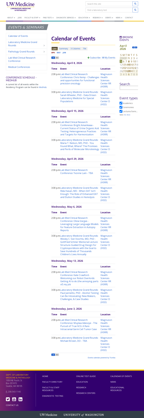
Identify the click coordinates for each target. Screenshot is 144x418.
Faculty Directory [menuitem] (52, 381)
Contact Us (12, 405)
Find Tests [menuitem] (48, 17)
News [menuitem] (119, 17)
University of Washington (84, 415)
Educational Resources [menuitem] (117, 389)
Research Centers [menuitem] (85, 393)
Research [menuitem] (98, 17)
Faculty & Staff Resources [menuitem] (50, 389)
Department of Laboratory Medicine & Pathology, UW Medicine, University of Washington (20, 7)
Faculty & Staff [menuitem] (32, 17)
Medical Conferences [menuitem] (19, 67)
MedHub (43, 87)
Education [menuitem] (84, 17)
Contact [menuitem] (129, 17)
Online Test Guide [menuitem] (86, 376)
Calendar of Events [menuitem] (18, 36)
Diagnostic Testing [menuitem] (52, 396)
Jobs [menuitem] (20, 17)
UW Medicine (49, 415)
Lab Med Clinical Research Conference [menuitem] (21, 59)
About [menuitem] (11, 17)
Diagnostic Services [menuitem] (66, 17)
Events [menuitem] (109, 17)
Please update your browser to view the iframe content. (83, 49)
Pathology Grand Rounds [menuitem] (26, 51)
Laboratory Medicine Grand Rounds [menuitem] (26, 44)
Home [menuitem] (45, 376)
